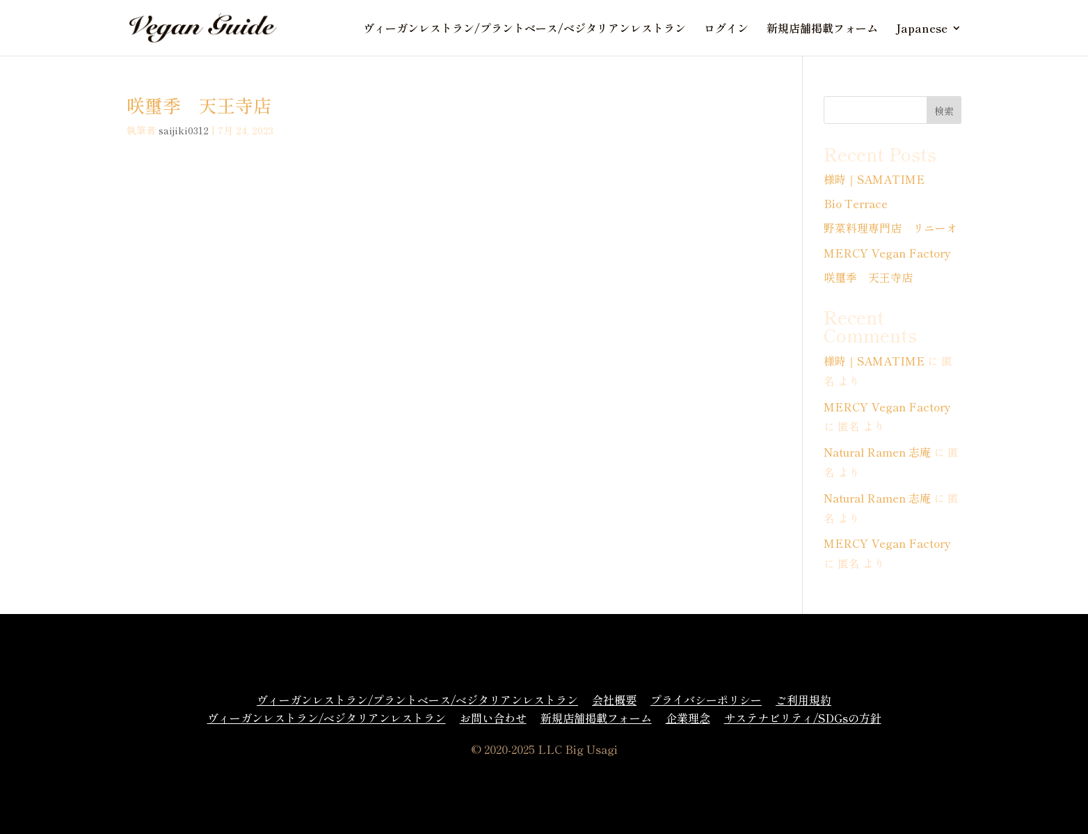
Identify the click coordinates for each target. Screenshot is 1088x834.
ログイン (726, 29)
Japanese (921, 29)
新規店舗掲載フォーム (822, 29)
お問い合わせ (493, 717)
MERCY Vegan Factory (887, 252)
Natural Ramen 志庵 (877, 451)
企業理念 (688, 717)
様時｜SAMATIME (874, 179)
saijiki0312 (184, 130)
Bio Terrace (856, 203)
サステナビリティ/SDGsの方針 (802, 717)
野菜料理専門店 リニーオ (890, 227)
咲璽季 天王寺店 (199, 105)
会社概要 (614, 699)
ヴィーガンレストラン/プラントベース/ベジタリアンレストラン (524, 29)
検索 (944, 111)
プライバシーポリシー (706, 699)
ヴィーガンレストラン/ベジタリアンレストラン (326, 717)
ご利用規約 (803, 699)
